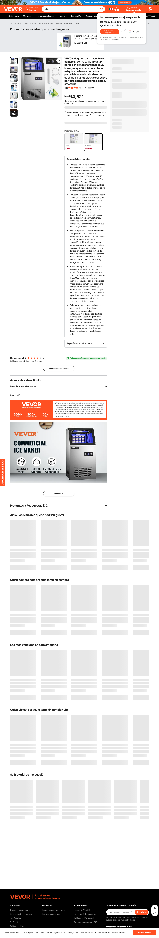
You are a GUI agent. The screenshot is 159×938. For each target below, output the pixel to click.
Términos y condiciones (126, 37)
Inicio (12, 23)
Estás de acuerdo (144, 932)
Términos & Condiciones (85, 914)
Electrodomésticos (24, 23)
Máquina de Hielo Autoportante (67, 23)
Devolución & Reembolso (21, 914)
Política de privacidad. (111, 39)
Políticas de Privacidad (84, 918)
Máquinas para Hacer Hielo (43, 23)
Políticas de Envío (17, 926)
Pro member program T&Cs (86, 922)
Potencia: (68, 131)
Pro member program (51, 914)
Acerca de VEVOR (82, 910)
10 (35, 361)
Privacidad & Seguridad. (118, 932)
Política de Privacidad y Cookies (124, 920)
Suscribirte (142, 912)
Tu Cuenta (14, 922)
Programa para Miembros (53, 910)
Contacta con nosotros (20, 910)
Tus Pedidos (15, 918)
